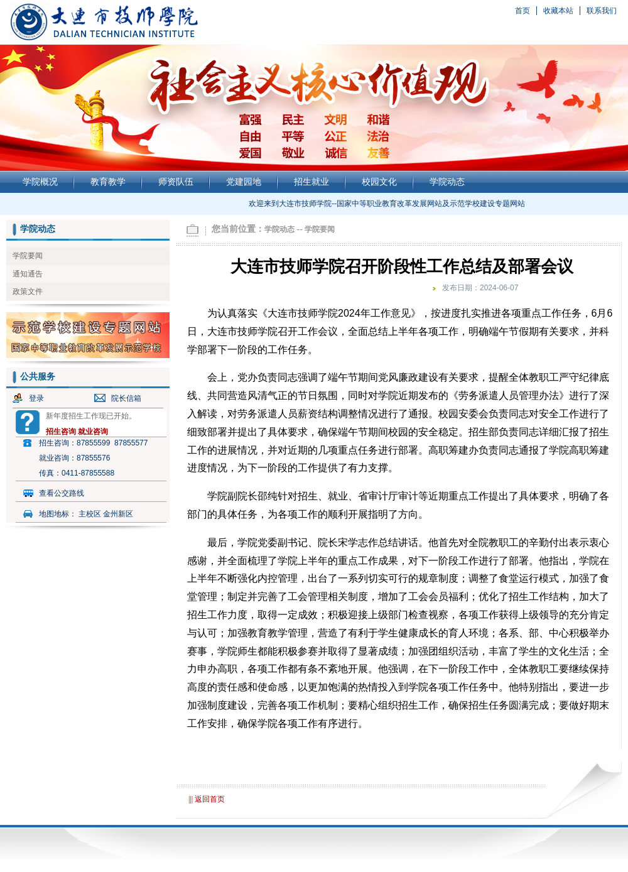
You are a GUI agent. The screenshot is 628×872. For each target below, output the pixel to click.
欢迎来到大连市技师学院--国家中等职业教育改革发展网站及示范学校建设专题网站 (389, 203)
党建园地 (243, 182)
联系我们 (602, 10)
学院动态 (447, 182)
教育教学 (108, 182)
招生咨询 (61, 431)
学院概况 (40, 182)
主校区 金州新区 (105, 514)
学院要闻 (28, 255)
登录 (36, 398)
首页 (522, 10)
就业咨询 (93, 431)
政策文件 (28, 291)
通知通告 (28, 274)
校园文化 (379, 182)
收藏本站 (558, 10)
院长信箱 (126, 398)
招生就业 (311, 182)
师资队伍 (175, 182)
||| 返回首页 (206, 799)
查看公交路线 (61, 493)
